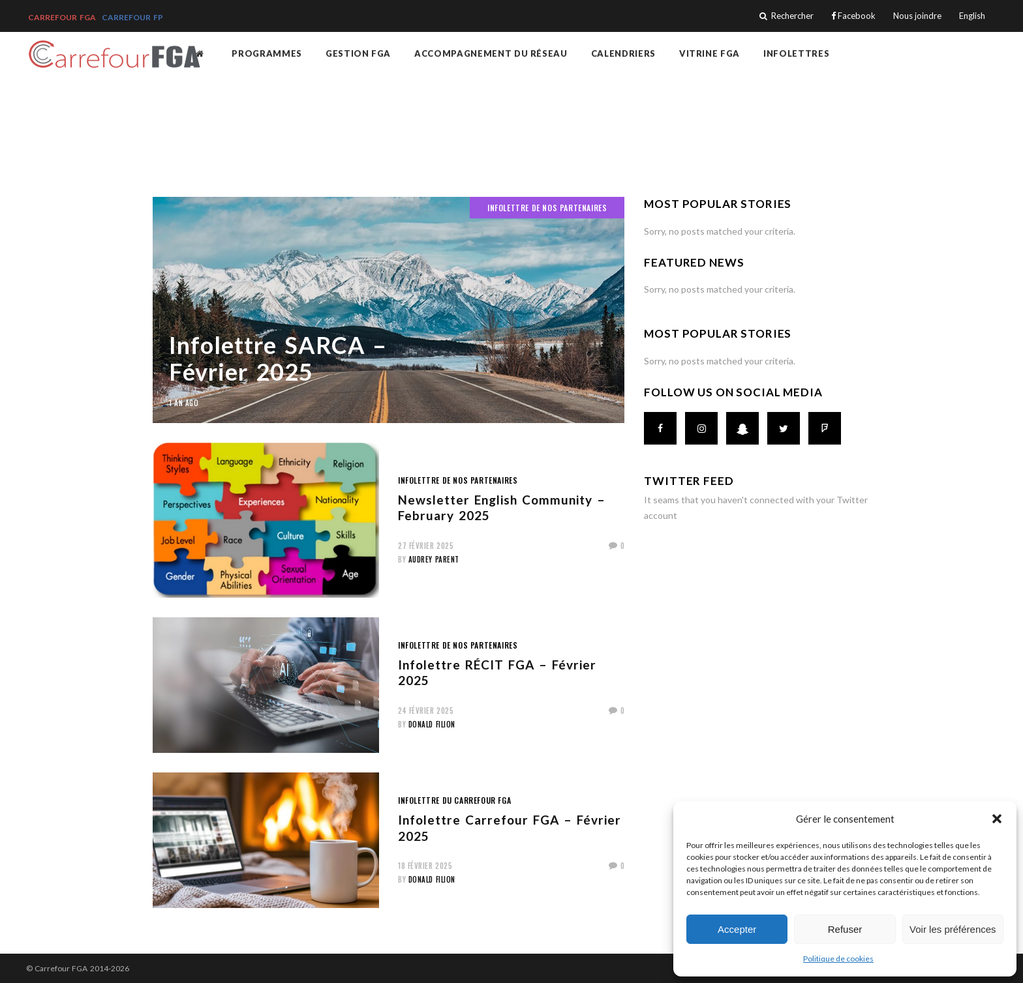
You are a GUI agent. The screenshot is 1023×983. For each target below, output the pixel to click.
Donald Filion (431, 724)
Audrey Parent (433, 559)
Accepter (737, 929)
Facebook (853, 16)
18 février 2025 (425, 865)
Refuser (845, 929)
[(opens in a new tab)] (388, 310)
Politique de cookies (838, 958)
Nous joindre (917, 16)
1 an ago (183, 403)
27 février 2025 (425, 545)
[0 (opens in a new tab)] (617, 546)
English (972, 16)
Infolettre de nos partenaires (547, 207)
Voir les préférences (952, 929)
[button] (996, 818)
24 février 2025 (425, 710)
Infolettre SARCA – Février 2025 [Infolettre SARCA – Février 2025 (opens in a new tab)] (278, 358)
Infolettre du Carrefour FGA (454, 800)
